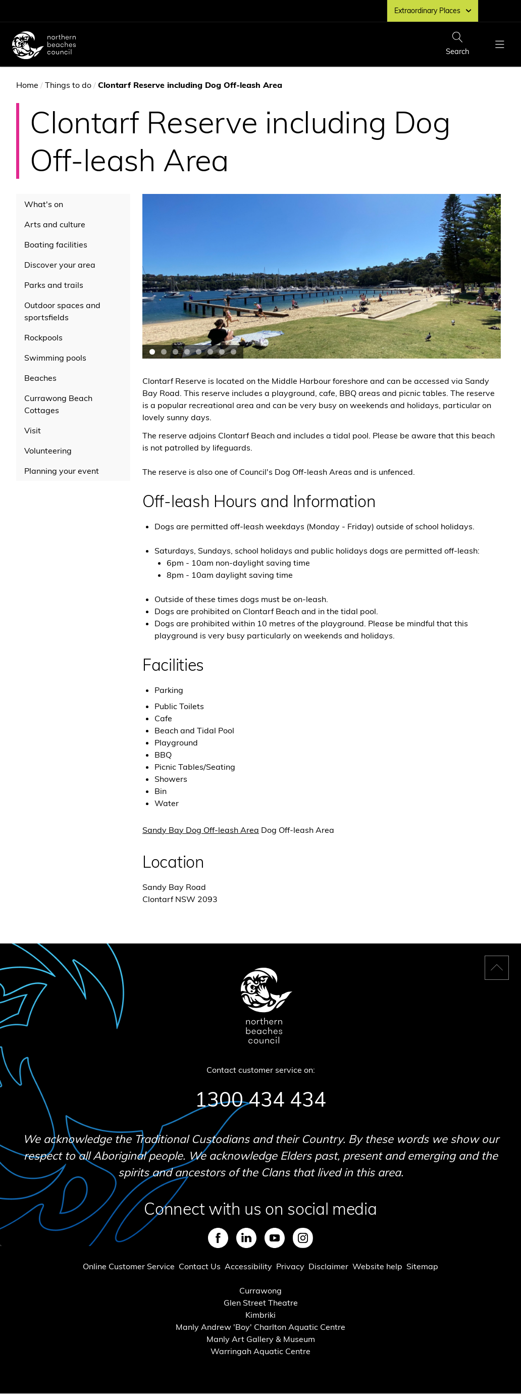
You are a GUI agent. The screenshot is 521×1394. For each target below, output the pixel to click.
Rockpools (43, 337)
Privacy (290, 1266)
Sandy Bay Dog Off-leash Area (200, 830)
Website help (377, 1266)
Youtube (275, 1238)
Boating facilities (55, 244)
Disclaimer (328, 1266)
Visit (32, 430)
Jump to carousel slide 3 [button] (175, 352)
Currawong (260, 1290)
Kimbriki (260, 1315)
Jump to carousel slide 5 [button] (198, 352)
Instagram (303, 1238)
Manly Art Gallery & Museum (260, 1339)
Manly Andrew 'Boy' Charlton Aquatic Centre (260, 1327)
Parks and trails (53, 285)
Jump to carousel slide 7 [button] (222, 352)
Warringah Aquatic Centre (260, 1351)
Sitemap (422, 1266)
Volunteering (48, 450)
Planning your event (61, 471)
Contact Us (200, 1266)
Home (27, 85)
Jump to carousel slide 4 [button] (187, 352)
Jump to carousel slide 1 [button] (152, 352)
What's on (43, 204)
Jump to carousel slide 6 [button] (210, 352)
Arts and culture (54, 224)
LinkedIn (246, 1238)
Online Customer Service (129, 1266)
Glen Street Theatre (261, 1303)
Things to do (68, 85)
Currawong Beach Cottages (58, 404)
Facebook (218, 1238)
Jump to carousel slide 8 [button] (233, 352)
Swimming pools (55, 358)
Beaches (40, 378)
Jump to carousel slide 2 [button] (164, 352)
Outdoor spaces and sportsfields (62, 311)
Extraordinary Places (432, 10)
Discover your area (59, 265)
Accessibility (248, 1266)
